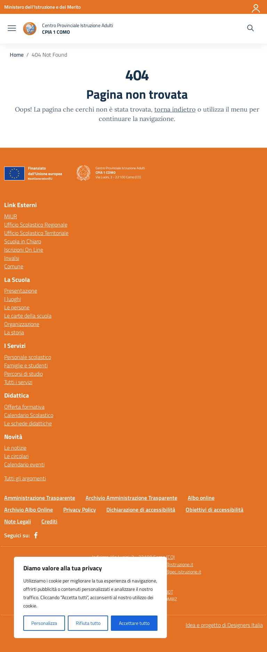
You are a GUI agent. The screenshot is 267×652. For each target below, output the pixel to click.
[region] (90, 597)
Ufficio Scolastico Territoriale (36, 233)
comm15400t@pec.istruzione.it (168, 571)
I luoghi (12, 299)
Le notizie (15, 447)
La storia (14, 332)
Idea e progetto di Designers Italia (224, 625)
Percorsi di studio (23, 373)
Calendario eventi (24, 464)
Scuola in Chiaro (22, 241)
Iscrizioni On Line (23, 249)
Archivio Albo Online (28, 509)
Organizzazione (21, 324)
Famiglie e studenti (26, 365)
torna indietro (175, 109)
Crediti (49, 521)
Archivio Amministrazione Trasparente (131, 498)
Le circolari (16, 456)
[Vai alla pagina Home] (17, 54)
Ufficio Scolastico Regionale (35, 224)
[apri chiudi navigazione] (12, 29)
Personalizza (44, 623)
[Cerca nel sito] (250, 28)
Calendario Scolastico (28, 415)
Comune (13, 266)
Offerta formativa (24, 406)
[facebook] (36, 535)
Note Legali (17, 521)
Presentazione (20, 290)
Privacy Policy (79, 509)
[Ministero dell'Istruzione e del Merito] (42, 6)
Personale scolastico (27, 357)
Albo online (201, 498)
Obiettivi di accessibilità (214, 509)
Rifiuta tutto (88, 623)
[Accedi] (256, 7)
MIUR (10, 216)
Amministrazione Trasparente (39, 498)
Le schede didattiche (28, 423)
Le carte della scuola (27, 315)
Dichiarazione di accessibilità (140, 509)
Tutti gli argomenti (25, 478)
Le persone (17, 307)
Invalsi (11, 258)
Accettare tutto (134, 623)
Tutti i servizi (18, 382)
